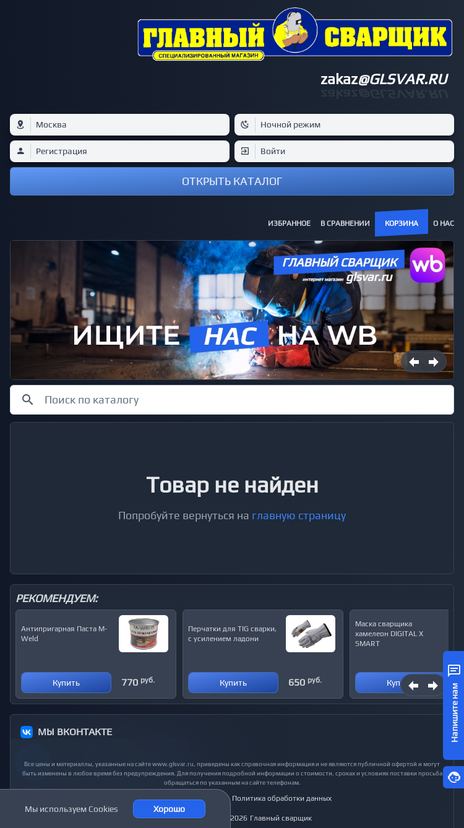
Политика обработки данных (282, 798)
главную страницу (299, 515)
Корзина (401, 223)
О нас (443, 223)
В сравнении (345, 223)
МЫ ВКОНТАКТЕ (75, 732)
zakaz (383, 79)
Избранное (289, 223)
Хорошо (169, 809)
